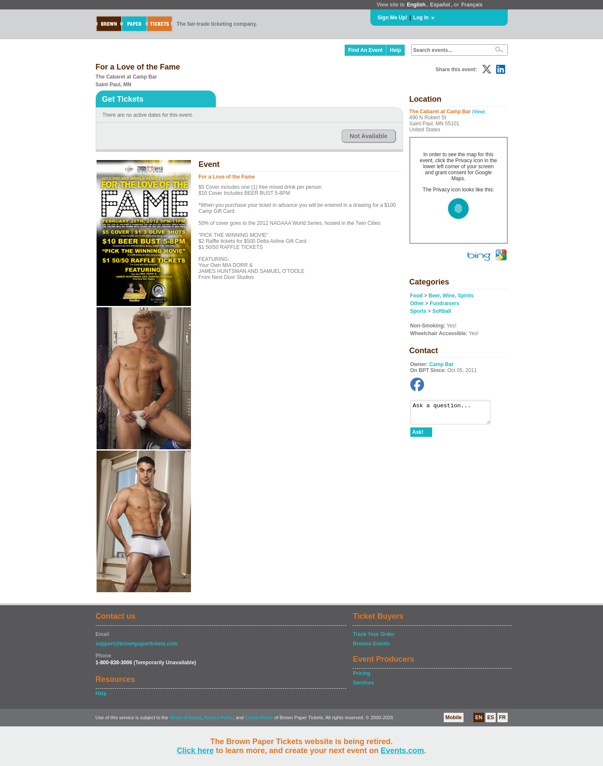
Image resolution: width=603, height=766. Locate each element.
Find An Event (365, 50)
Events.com (402, 750)
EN (478, 718)
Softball (441, 311)
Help (395, 50)
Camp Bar (441, 364)
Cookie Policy (259, 717)
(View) (478, 111)
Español (440, 5)
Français (471, 5)
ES (490, 718)
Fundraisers (444, 303)
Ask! (418, 436)
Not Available (369, 136)
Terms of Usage (185, 717)
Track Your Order (373, 634)
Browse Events (371, 644)
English (416, 5)
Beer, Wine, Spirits (451, 296)
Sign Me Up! (392, 18)
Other (417, 303)
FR (502, 718)
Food (416, 296)
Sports (418, 311)
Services (363, 683)
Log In (421, 18)
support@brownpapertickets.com (137, 644)
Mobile (453, 718)
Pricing (361, 673)
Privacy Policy (218, 717)
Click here (195, 750)
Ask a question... (454, 414)
